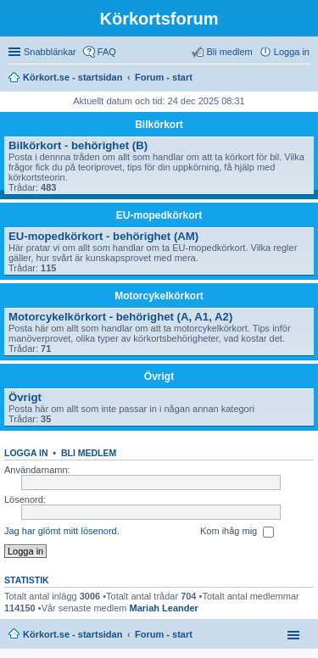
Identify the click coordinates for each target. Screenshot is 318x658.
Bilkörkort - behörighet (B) (78, 145)
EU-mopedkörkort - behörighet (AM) (103, 236)
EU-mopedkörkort (159, 215)
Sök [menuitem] (304, 79)
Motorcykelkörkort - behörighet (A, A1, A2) (120, 316)
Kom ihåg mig (237, 532)
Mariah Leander (164, 608)
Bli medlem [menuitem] (229, 52)
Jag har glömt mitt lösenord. (62, 531)
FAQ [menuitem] (107, 52)
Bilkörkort (159, 125)
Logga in (26, 453)
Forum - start (163, 634)
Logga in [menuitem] (292, 52)
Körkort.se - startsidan (72, 634)
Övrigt (159, 376)
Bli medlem (88, 453)
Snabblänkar (50, 52)
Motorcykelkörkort (159, 296)
